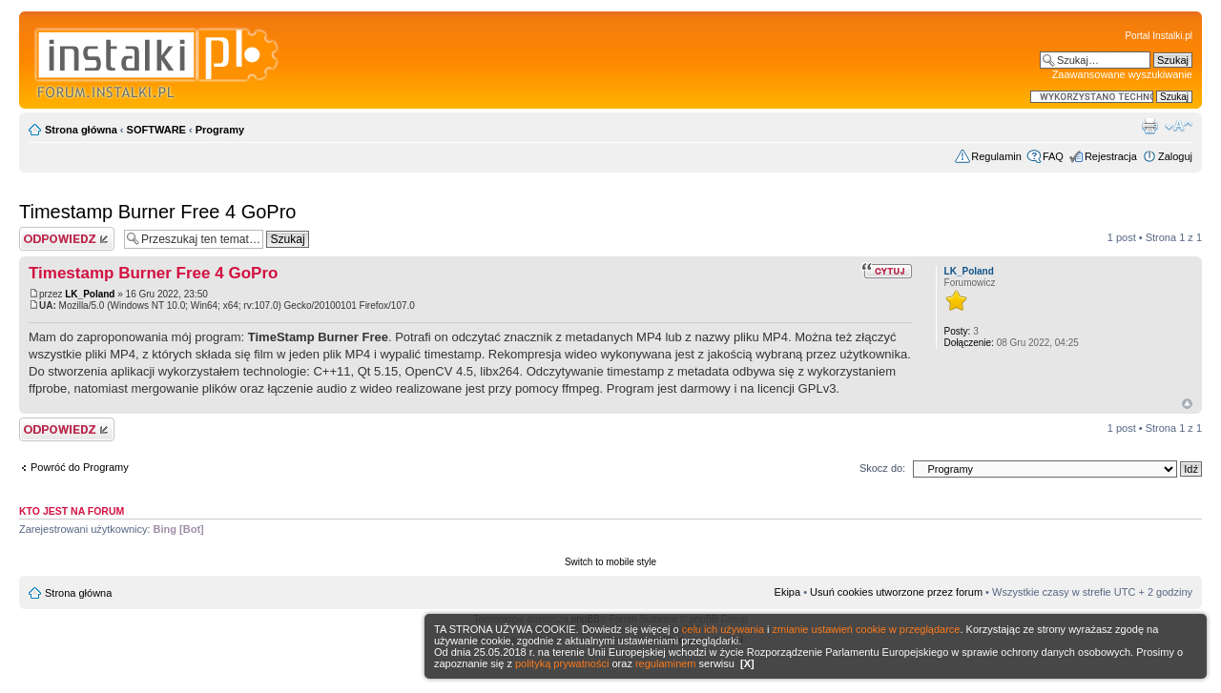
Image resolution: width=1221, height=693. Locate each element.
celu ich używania (723, 629)
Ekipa (788, 592)
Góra (1187, 403)
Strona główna (81, 129)
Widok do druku (1149, 125)
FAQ (1053, 156)
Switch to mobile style (610, 562)
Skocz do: (882, 468)
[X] (747, 663)
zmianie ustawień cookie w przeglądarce (867, 629)
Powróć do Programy (80, 467)
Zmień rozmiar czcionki (1178, 125)
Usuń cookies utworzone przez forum (896, 592)
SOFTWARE (156, 129)
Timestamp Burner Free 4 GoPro (157, 211)
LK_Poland (89, 294)
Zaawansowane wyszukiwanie (1122, 74)
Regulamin (996, 156)
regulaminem (665, 663)
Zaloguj (1175, 156)
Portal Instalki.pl (1158, 36)
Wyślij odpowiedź (66, 239)
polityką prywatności (562, 663)
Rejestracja (1111, 156)
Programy (220, 129)
